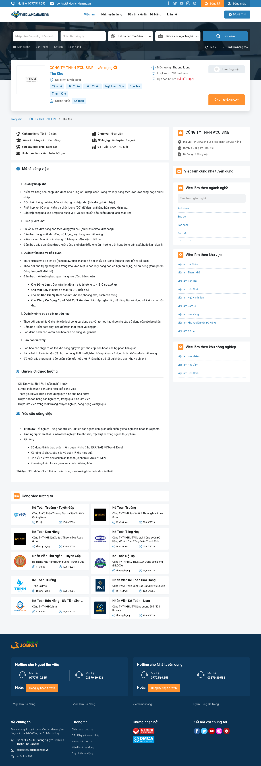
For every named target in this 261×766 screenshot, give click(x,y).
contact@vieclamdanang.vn (70, 4)
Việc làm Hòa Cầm (188, 364)
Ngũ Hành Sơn (114, 86)
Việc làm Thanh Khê (189, 272)
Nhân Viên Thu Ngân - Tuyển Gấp (56, 556)
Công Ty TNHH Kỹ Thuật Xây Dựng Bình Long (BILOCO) (137, 563)
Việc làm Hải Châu (188, 264)
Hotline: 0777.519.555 (28, 4)
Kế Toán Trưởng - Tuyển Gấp (53, 508)
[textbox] (130, 36)
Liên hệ (172, 14)
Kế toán (58, 46)
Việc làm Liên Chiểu (188, 289)
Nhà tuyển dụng (112, 14)
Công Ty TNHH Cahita (44, 606)
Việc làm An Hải (186, 331)
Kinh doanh (21, 46)
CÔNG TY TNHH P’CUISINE (42, 119)
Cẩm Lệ (57, 86)
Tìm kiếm (225, 36)
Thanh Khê (59, 93)
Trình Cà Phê (39, 586)
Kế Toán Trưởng (124, 508)
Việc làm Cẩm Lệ (187, 305)
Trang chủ (16, 119)
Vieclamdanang (142, 704)
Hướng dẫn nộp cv (82, 741)
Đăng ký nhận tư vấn (42, 688)
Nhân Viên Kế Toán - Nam (131, 601)
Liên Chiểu (93, 86)
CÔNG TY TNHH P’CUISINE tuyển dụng (83, 68)
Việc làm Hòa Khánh (189, 356)
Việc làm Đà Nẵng (24, 704)
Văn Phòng (42, 46)
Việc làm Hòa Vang (188, 314)
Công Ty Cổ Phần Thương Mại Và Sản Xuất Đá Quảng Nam (58, 515)
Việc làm (90, 14)
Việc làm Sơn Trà (187, 280)
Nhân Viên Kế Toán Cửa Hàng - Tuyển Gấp (135, 580)
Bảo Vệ (182, 216)
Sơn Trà (135, 86)
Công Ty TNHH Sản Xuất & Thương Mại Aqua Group (137, 515)
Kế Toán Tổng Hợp (126, 532)
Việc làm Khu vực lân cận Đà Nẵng (197, 322)
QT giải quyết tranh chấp (86, 735)
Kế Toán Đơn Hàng (45, 532)
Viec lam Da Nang (84, 704)
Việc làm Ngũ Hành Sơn (191, 297)
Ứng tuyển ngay (226, 99)
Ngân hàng (75, 46)
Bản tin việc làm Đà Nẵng (144, 14)
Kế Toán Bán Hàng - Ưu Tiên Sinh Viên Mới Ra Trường (56, 601)
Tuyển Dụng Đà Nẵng (205, 704)
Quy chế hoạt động (82, 753)
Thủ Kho (56, 74)
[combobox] (130, 36)
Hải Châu (74, 86)
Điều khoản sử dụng (83, 747)
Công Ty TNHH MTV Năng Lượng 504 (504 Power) (136, 608)
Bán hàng (183, 224)
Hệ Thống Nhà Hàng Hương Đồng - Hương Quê (58, 561)
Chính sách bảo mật (83, 729)
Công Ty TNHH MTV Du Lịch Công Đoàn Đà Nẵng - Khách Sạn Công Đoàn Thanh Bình (136, 539)
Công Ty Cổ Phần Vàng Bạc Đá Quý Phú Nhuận (138, 586)
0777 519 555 (24, 756)
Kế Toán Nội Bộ (123, 556)
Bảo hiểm (183, 233)
